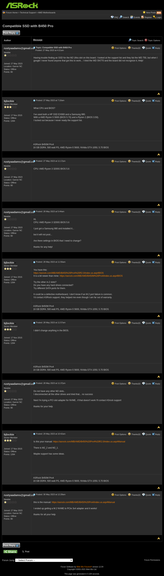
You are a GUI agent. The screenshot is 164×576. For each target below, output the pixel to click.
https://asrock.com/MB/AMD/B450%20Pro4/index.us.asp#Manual (83, 502)
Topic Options (152, 40)
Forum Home (12, 12)
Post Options (118, 48)
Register (148, 17)
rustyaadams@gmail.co (19, 49)
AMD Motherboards (46, 12)
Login (159, 17)
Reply (157, 48)
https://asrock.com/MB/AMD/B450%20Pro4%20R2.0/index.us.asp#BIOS (69, 273)
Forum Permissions (153, 560)
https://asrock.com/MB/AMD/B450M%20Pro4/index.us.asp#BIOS (91, 276)
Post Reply (11, 33)
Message (37, 40)
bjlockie (10, 101)
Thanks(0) (134, 48)
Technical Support (28, 12)
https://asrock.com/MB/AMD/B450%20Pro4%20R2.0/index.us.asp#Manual (89, 441)
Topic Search (135, 40)
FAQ (116, 17)
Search (126, 17)
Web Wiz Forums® (84, 567)
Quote (148, 48)
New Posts (151, 12)
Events (135, 17)
